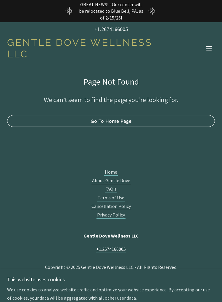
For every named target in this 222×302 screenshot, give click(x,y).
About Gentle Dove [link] (111, 180)
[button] (209, 48)
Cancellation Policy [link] (111, 206)
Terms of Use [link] (111, 198)
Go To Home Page (111, 121)
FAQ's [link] (111, 189)
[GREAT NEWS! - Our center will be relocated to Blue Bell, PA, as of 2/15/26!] (111, 11)
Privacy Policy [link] (111, 215)
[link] (79, 56)
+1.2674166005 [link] (111, 29)
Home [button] (111, 172)
